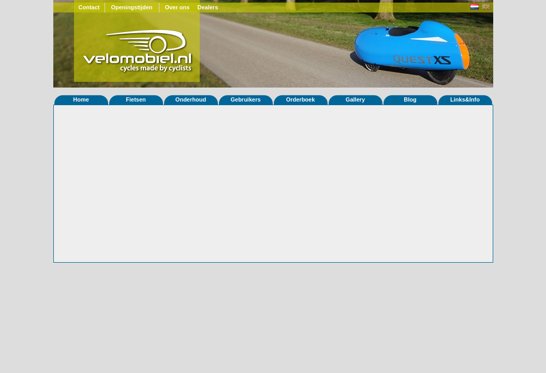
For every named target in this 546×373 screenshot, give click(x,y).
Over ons (177, 7)
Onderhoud (190, 99)
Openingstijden (131, 7)
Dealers (208, 7)
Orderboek (300, 99)
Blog (410, 99)
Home (81, 99)
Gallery (355, 99)
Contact (89, 7)
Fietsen (136, 99)
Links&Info (465, 99)
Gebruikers (245, 99)
